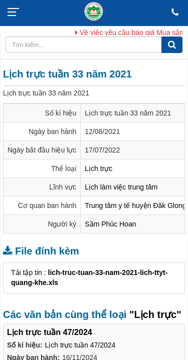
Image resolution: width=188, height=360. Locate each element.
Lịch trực (98, 168)
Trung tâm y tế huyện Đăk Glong (135, 206)
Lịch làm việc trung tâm (121, 187)
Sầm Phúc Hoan (110, 224)
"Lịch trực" (155, 314)
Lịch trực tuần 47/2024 (80, 345)
